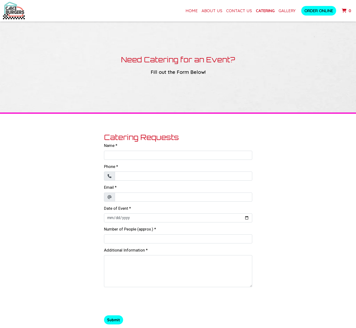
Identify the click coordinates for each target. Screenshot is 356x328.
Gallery (287, 10)
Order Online (318, 10)
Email (109, 187)
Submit (113, 319)
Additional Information (124, 250)
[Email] (183, 197)
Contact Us (239, 10)
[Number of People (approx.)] (178, 238)
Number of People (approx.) (128, 229)
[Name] (178, 155)
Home (192, 10)
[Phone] (183, 176)
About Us (212, 10)
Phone (109, 166)
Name (109, 145)
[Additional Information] (178, 271)
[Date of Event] (178, 217)
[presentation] (140, 300)
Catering (265, 10)
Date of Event (116, 208)
